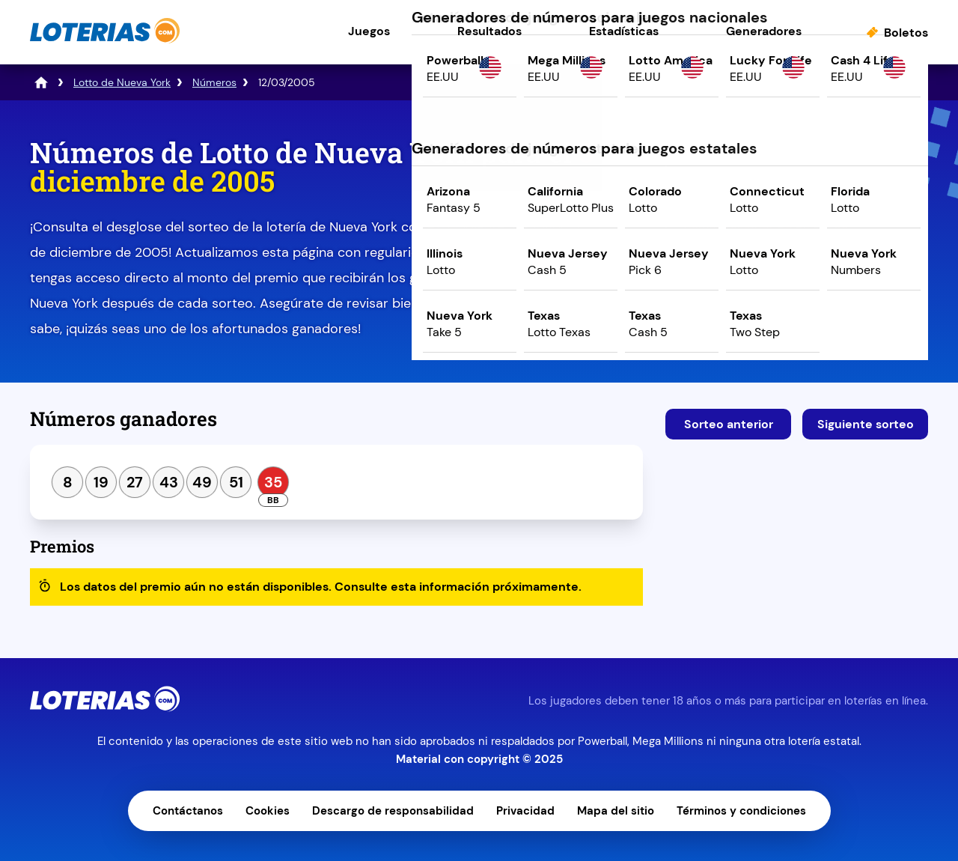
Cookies (267, 810)
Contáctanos (188, 810)
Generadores (764, 31)
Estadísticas (624, 31)
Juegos (369, 31)
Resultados (489, 31)
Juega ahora (796, 267)
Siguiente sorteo (865, 424)
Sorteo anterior (728, 424)
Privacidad (525, 810)
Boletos (906, 32)
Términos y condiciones (741, 810)
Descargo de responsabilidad (393, 810)
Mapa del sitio (615, 810)
